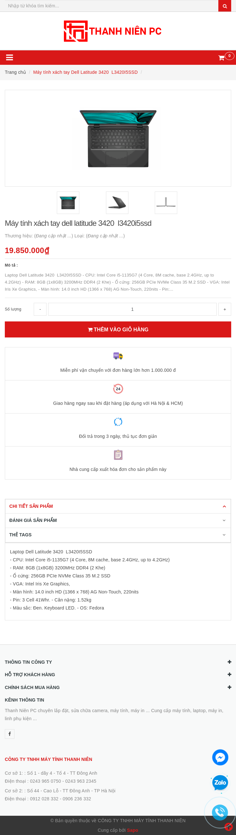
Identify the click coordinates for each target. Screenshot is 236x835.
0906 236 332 (77, 798)
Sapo (132, 830)
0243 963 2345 (80, 781)
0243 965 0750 (45, 781)
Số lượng (13, 309)
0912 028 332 (44, 798)
